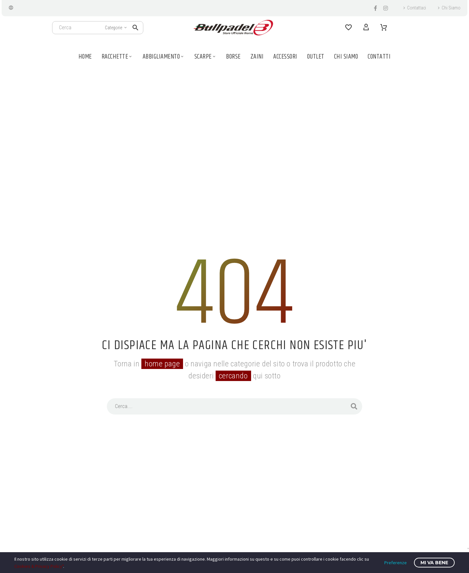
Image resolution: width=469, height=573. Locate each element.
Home (85, 57)
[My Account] (366, 28)
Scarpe (205, 57)
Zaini (257, 57)
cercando (233, 375)
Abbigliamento (164, 57)
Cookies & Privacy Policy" (38, 566)
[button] (135, 27)
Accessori (285, 57)
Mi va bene (434, 563)
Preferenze (395, 563)
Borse (233, 57)
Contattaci (416, 7)
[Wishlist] (348, 28)
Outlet (315, 57)
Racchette (117, 57)
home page (162, 363)
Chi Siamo (451, 7)
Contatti (379, 57)
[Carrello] (384, 28)
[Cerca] (97, 27)
